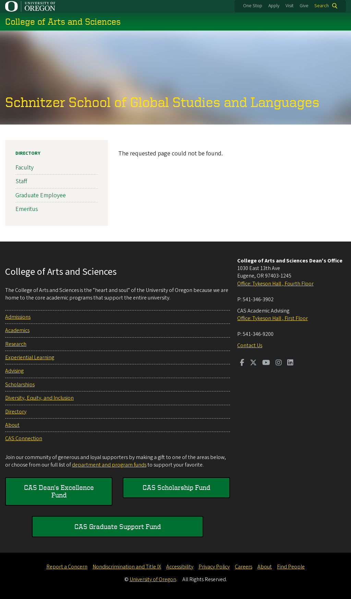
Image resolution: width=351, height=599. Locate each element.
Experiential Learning (29, 357)
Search (321, 5)
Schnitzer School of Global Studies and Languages (162, 101)
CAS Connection (23, 438)
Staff (21, 181)
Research (15, 344)
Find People (291, 567)
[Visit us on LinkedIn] (290, 363)
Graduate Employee (40, 195)
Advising (14, 371)
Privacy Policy (214, 567)
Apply (273, 5)
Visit (289, 5)
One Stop (252, 5)
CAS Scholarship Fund (176, 487)
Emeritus (26, 209)
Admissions (18, 317)
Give (304, 5)
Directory (27, 153)
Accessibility (179, 567)
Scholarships (20, 384)
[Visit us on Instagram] (279, 363)
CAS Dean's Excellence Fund (59, 491)
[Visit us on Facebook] (242, 363)
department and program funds (109, 465)
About (12, 425)
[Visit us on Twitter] (253, 363)
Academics (17, 330)
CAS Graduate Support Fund (117, 526)
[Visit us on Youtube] (266, 363)
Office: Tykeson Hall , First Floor (272, 318)
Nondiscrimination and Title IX (127, 567)
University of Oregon (153, 579)
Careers (243, 567)
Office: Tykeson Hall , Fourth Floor (275, 283)
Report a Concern (66, 567)
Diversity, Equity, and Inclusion (39, 398)
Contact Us (249, 345)
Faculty (24, 167)
